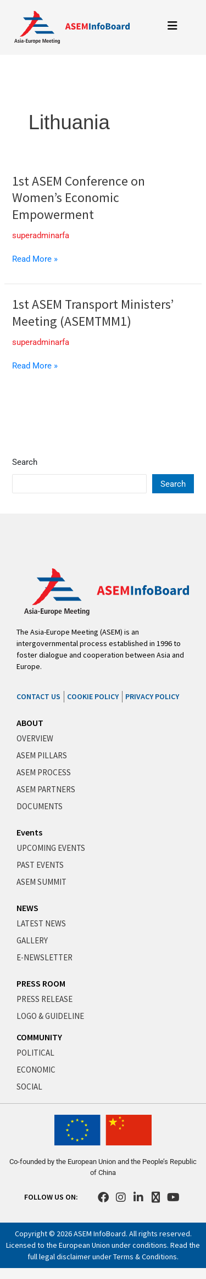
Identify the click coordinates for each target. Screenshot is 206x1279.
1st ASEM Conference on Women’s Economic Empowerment (78, 198)
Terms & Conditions (145, 1256)
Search (24, 462)
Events (29, 832)
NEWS (27, 907)
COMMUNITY (39, 1037)
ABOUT (29, 722)
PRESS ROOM (40, 983)
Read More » (35, 259)
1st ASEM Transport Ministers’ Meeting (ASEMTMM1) (93, 312)
